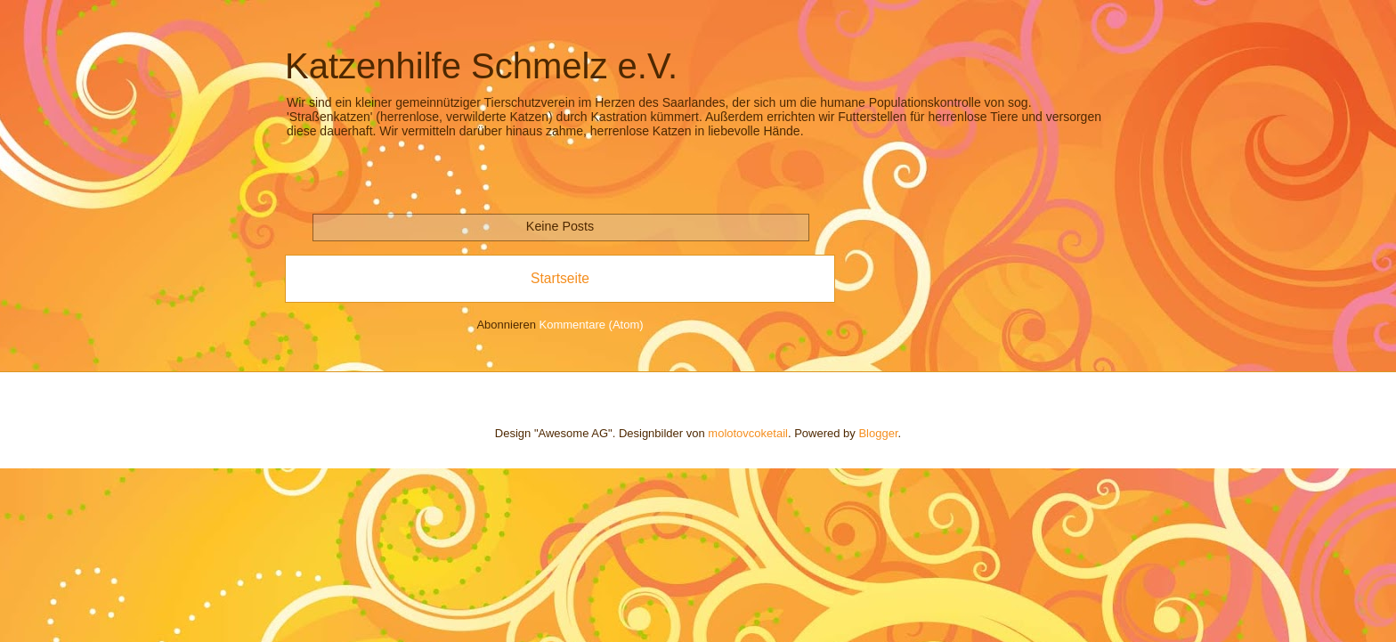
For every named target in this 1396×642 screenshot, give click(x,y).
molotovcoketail (748, 433)
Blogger (877, 433)
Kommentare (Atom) (592, 324)
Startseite (560, 278)
